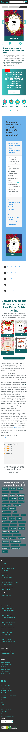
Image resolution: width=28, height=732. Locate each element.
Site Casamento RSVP (6, 632)
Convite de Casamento (6, 615)
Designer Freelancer (10, 596)
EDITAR (14, 38)
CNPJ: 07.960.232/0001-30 (7, 716)
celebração (5, 63)
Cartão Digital (4, 648)
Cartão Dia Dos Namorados (7, 673)
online (13, 63)
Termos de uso (4, 692)
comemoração (18, 62)
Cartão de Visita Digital (6, 651)
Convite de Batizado (6, 613)
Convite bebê (14, 521)
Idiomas (3, 718)
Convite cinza (21, 525)
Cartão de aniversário (6, 662)
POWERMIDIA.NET (6, 688)
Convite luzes (4, 538)
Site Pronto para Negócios (7, 653)
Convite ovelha (5, 495)
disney (4, 60)
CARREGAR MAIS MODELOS (14, 358)
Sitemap (3, 713)
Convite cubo (20, 498)
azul (4, 62)
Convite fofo (23, 515)
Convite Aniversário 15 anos (8, 587)
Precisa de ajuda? (5, 685)
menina (12, 60)
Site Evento (15, 43)
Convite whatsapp (22, 521)
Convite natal (23, 544)
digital (17, 63)
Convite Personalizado (6, 577)
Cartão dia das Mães (6, 664)
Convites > (5, 7)
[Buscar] (23, 2)
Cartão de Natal (5, 671)
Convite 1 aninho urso (6, 515)
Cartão (3, 659)
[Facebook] (2, 681)
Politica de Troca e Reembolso (8, 695)
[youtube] (5, 681)
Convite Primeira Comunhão (8, 622)
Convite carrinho (13, 498)
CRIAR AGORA (14, 92)
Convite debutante (17, 535)
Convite (5, 43)
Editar (8, 335)
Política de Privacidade (6, 690)
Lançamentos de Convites (7, 568)
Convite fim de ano (14, 544)
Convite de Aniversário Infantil (8, 620)
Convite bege (20, 488)
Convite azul (4, 518)
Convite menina (13, 501)
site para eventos (16, 427)
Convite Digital (4, 575)
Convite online (5, 508)
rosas (10, 63)
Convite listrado (14, 525)
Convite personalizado (6, 511)
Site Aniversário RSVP (6, 630)
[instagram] (4, 681)
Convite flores (4, 498)
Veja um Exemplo (5, 437)
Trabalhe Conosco (6, 593)
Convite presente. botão (6, 535)
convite (25, 384)
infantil (8, 60)
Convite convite (21, 528)
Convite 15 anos (12, 538)
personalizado (6, 65)
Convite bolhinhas (5, 491)
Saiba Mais (7, 327)
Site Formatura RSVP (6, 637)
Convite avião (21, 501)
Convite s (15, 511)
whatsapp (13, 65)
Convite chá (19, 518)
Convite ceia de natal (16, 548)
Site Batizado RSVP (6, 644)
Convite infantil (12, 488)
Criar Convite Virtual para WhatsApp (10, 582)
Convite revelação (5, 521)
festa (22, 58)
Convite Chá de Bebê (6, 589)
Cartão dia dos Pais (6, 666)
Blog (2, 702)
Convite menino (5, 501)
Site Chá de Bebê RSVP (7, 639)
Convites (3, 560)
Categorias (3, 563)
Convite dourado (21, 538)
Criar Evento (4, 711)
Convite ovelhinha (14, 491)
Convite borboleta (20, 495)
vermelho (21, 60)
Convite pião (12, 495)
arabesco (8, 62)
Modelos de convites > (13, 7)
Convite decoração (5, 548)
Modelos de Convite (6, 580)
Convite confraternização (16, 541)
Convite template (5, 531)
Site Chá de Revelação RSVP (8, 641)
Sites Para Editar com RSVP (8, 627)
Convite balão (11, 518)
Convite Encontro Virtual (7, 624)
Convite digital (12, 508)
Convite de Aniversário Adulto (8, 617)
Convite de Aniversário (6, 584)
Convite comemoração (6, 505)
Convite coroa (5, 528)
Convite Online (4, 573)
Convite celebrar (5, 541)
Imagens (3, 704)
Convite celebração (17, 505)
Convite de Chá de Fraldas (7, 606)
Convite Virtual (4, 570)
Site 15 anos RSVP (5, 634)
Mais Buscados (5, 699)
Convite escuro (5, 551)
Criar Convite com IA (6, 709)
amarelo (17, 60)
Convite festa (4, 488)
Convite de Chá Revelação (7, 610)
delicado (13, 62)
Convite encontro (5, 544)
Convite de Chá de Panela (7, 608)
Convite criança (16, 515)
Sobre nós (3, 678)
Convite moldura (13, 528)
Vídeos (3, 706)
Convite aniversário (15, 531)
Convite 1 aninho (5, 525)
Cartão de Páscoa (5, 669)
